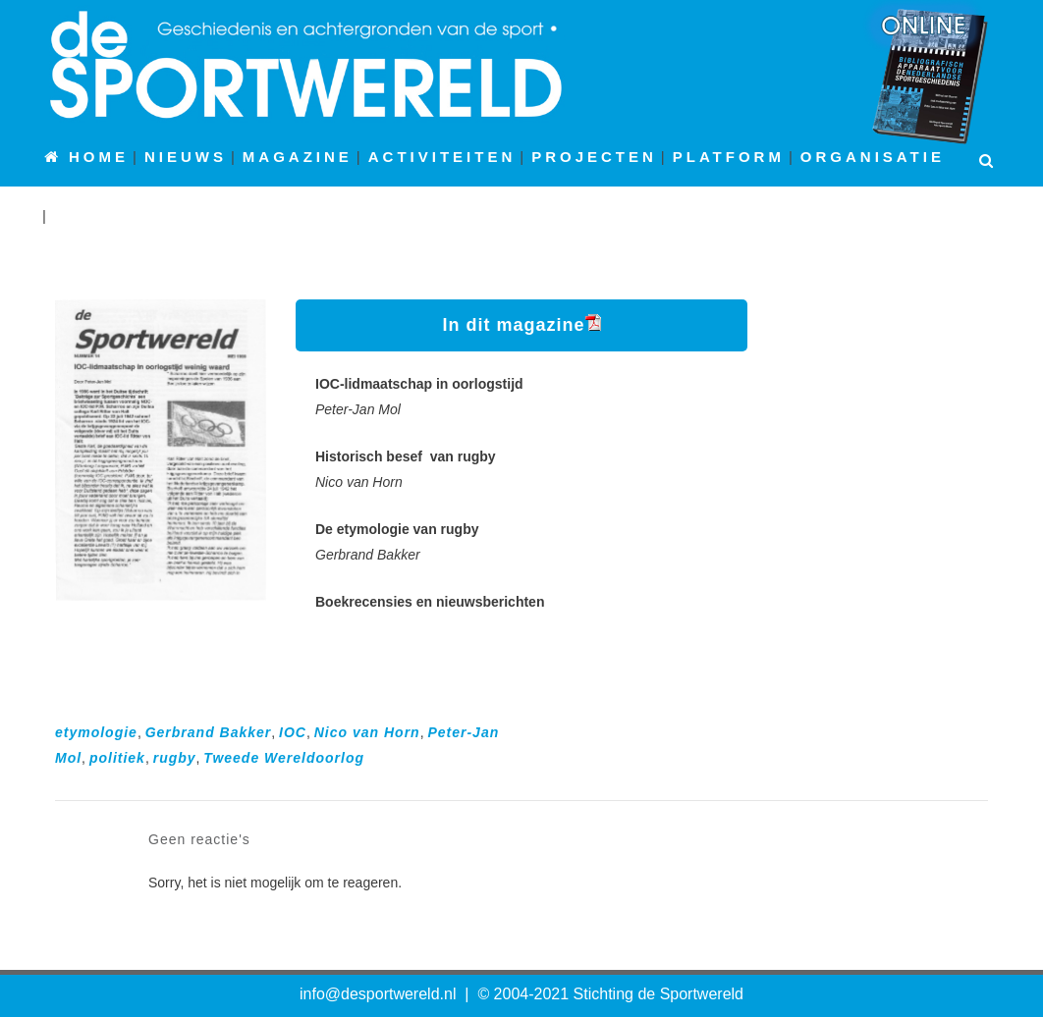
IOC (292, 732)
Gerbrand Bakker (208, 732)
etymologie (96, 732)
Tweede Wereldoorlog (283, 758)
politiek (117, 758)
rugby (174, 758)
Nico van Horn (367, 732)
